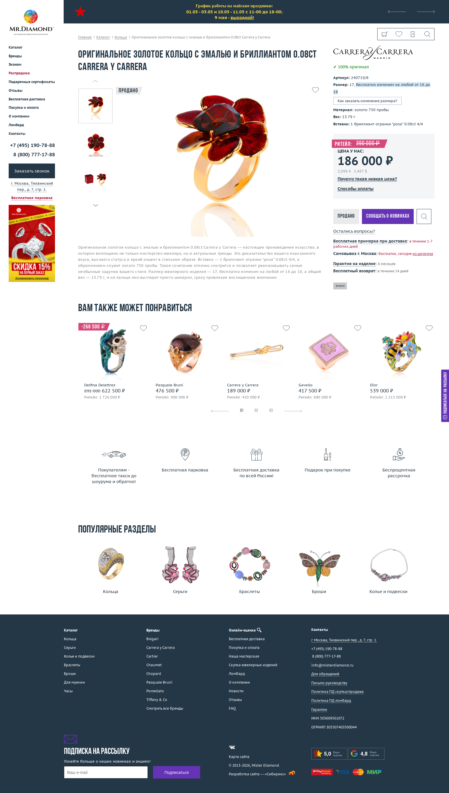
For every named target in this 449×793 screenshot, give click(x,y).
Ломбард (16, 125)
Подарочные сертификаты (32, 82)
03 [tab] (271, 411)
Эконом (15, 64)
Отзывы (16, 90)
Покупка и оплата (24, 107)
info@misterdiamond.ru (332, 665)
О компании (19, 116)
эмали (340, 286)
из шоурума (423, 254)
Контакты (17, 133)
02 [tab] (256, 411)
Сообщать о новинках (387, 216)
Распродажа (19, 73)
